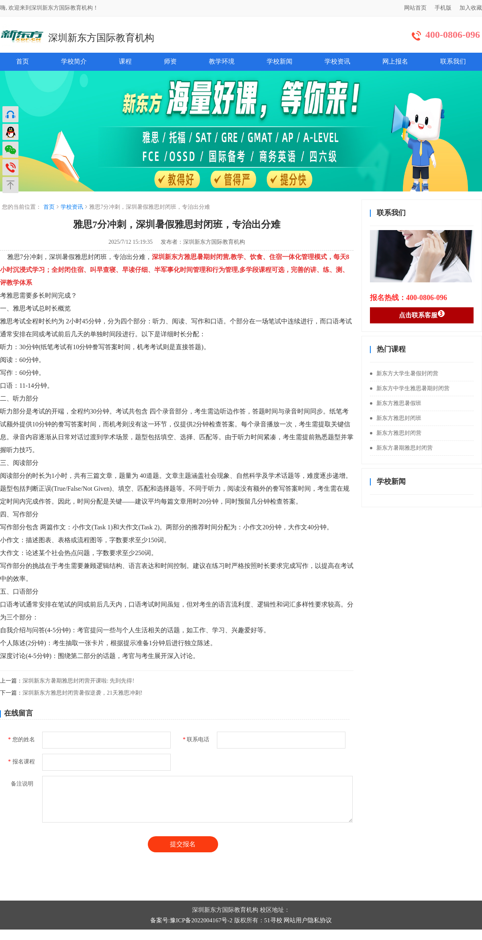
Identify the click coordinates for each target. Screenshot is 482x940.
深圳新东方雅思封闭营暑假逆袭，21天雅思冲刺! (82, 693)
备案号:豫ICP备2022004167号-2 (191, 920)
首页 (22, 61)
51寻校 (273, 920)
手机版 (443, 8)
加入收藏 (471, 8)
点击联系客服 (422, 314)
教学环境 (222, 61)
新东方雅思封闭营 (395, 433)
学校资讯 (337, 61)
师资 (170, 61)
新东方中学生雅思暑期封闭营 (409, 388)
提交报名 (183, 844)
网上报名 (395, 61)
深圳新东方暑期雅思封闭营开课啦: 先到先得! (78, 681)
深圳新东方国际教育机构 (101, 38)
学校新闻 (279, 61)
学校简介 (74, 61)
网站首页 (415, 8)
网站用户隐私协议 (308, 920)
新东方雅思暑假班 (395, 403)
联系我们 (453, 61)
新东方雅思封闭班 (395, 418)
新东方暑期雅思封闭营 (401, 448)
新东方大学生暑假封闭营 (404, 373)
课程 (125, 61)
